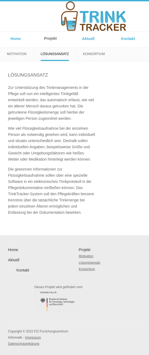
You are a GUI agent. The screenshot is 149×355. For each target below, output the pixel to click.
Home (15, 39)
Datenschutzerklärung (23, 344)
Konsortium (94, 54)
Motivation (17, 54)
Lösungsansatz (55, 54)
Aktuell (88, 39)
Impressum (33, 337)
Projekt (50, 38)
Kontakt (128, 39)
